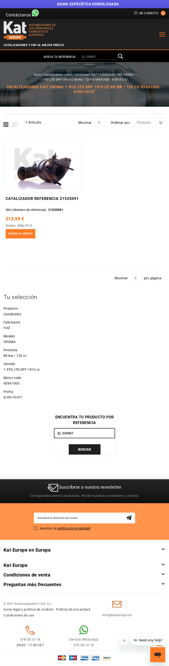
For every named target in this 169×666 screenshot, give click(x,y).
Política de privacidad (73, 609)
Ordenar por (120, 123)
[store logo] (15, 30)
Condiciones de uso (19, 615)
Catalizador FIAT (85, 74)
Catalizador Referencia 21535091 (41, 198)
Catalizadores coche (58, 74)
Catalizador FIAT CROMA (116, 74)
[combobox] (98, 57)
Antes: (10, 225)
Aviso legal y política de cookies (28, 609)
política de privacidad (73, 528)
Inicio (37, 74)
